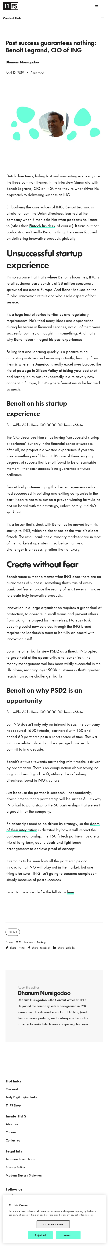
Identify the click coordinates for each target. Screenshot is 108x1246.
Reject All (40, 1235)
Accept (68, 1235)
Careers (11, 1132)
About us (12, 1124)
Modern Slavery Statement (24, 1175)
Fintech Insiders (42, 225)
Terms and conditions (20, 1159)
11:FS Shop (13, 1105)
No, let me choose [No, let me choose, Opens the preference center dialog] (53, 1224)
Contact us (13, 1140)
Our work (12, 1089)
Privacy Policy (15, 1167)
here (70, 892)
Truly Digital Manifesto (21, 1097)
